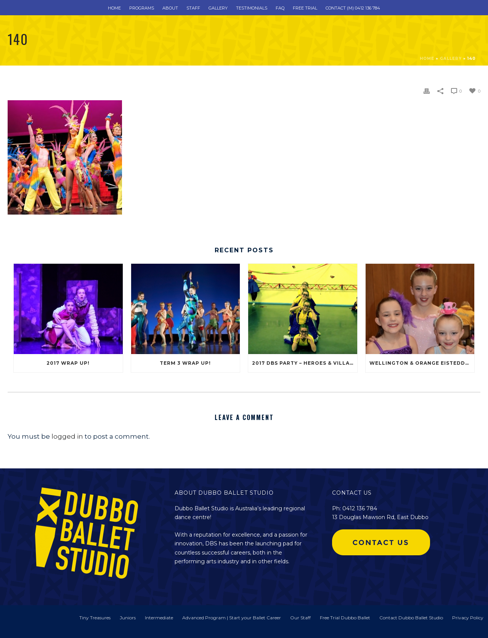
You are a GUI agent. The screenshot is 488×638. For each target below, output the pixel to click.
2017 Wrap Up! (68, 363)
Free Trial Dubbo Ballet (345, 617)
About (170, 8)
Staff (193, 8)
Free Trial (305, 8)
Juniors (128, 617)
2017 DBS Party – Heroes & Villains (304, 363)
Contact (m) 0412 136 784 (353, 8)
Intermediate (159, 617)
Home (114, 8)
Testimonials (251, 8)
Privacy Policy (467, 617)
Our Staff (300, 617)
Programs (141, 8)
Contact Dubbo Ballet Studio (411, 617)
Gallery (218, 8)
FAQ (280, 8)
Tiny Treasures (95, 617)
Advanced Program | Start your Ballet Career (231, 617)
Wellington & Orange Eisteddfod (422, 363)
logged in (67, 436)
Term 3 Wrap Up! (185, 363)
